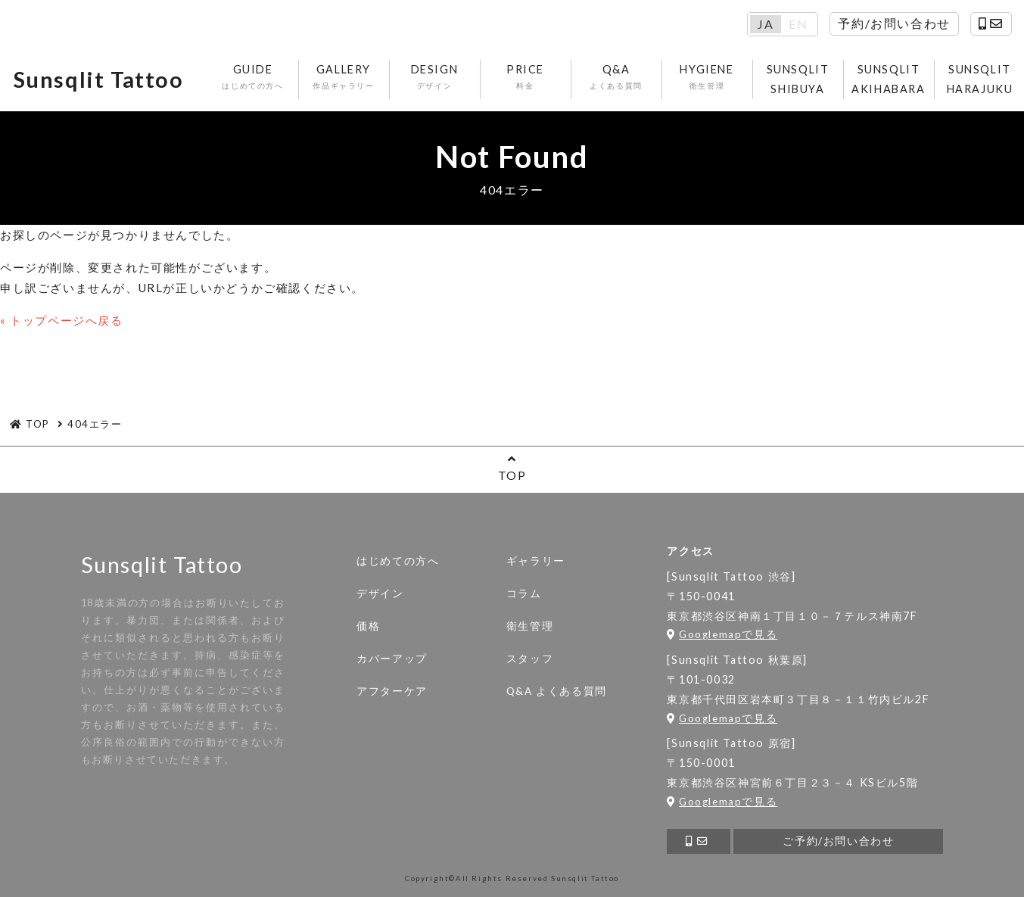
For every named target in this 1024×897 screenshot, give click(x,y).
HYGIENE (707, 77)
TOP (512, 467)
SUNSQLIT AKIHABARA (888, 79)
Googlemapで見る (722, 634)
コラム (524, 593)
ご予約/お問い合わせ (838, 841)
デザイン (379, 593)
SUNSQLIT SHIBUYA (798, 79)
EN (798, 24)
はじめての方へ (397, 561)
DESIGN (435, 77)
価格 (368, 626)
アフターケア (392, 691)
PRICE (526, 77)
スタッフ (529, 659)
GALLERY (344, 77)
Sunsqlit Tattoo (99, 79)
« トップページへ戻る (61, 320)
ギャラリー (535, 561)
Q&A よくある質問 (556, 691)
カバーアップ (392, 659)
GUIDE (253, 77)
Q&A (616, 77)
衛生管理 (529, 626)
